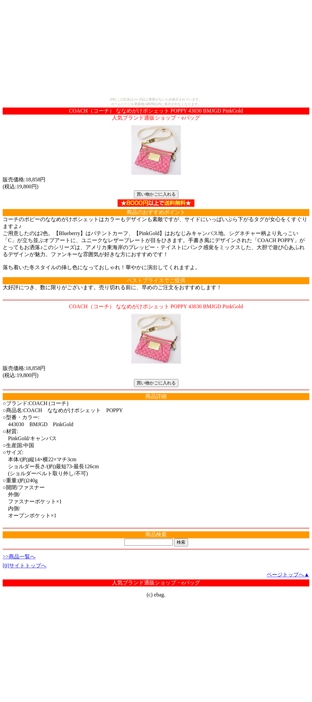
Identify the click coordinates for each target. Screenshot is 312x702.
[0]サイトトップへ (24, 565)
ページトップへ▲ (288, 574)
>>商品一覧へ (19, 556)
